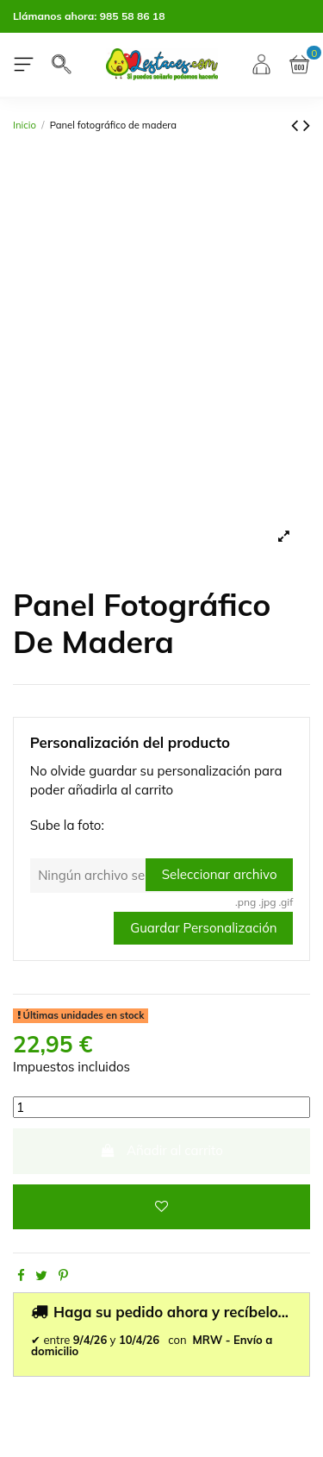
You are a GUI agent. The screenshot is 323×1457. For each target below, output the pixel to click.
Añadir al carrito (161, 1150)
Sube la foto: (67, 825)
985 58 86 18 (132, 15)
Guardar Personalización (203, 928)
